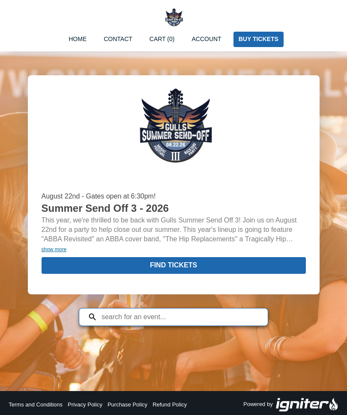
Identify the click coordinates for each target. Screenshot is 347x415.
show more (54, 249)
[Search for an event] (180, 317)
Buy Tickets (258, 39)
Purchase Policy (127, 404)
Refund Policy (170, 404)
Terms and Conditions (36, 404)
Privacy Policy (85, 404)
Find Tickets (173, 265)
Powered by (290, 405)
